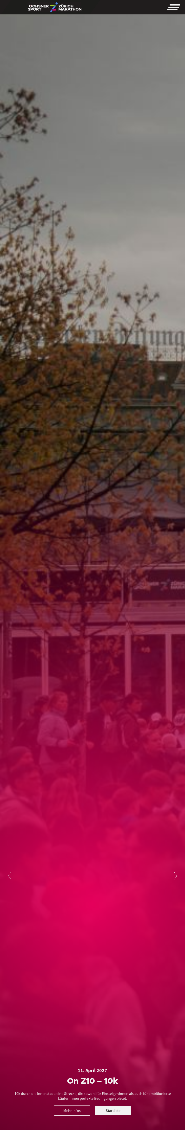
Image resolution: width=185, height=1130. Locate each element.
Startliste (113, 1110)
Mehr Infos (72, 1110)
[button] (173, 7)
